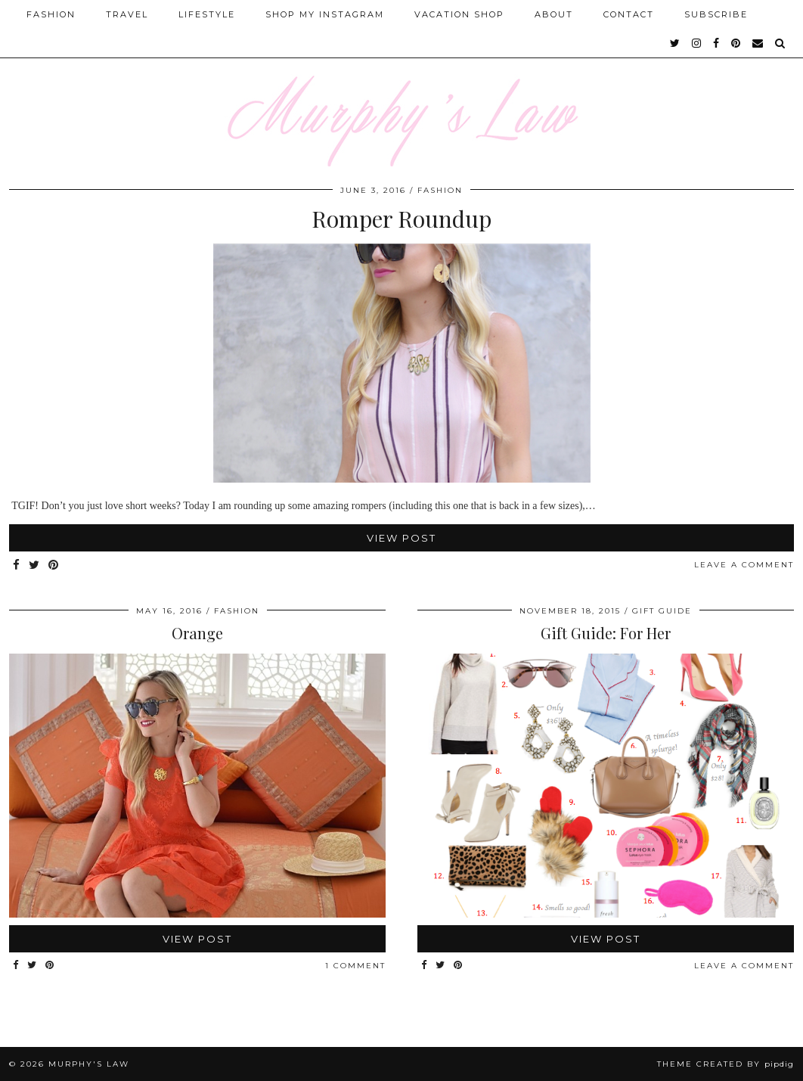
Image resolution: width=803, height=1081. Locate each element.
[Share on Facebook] (17, 565)
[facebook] (717, 43)
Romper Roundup (401, 218)
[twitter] (675, 43)
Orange (197, 633)
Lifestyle (206, 14)
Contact (628, 14)
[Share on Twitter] (35, 565)
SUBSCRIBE (716, 14)
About (554, 14)
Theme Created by (725, 1064)
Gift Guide (662, 611)
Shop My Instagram (324, 14)
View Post (401, 538)
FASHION (440, 190)
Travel (127, 14)
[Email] (758, 43)
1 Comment (355, 966)
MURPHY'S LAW (88, 1064)
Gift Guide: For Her (606, 633)
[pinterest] (736, 43)
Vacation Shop (459, 14)
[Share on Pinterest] (54, 565)
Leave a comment (744, 565)
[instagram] (697, 43)
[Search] (780, 43)
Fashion (51, 14)
